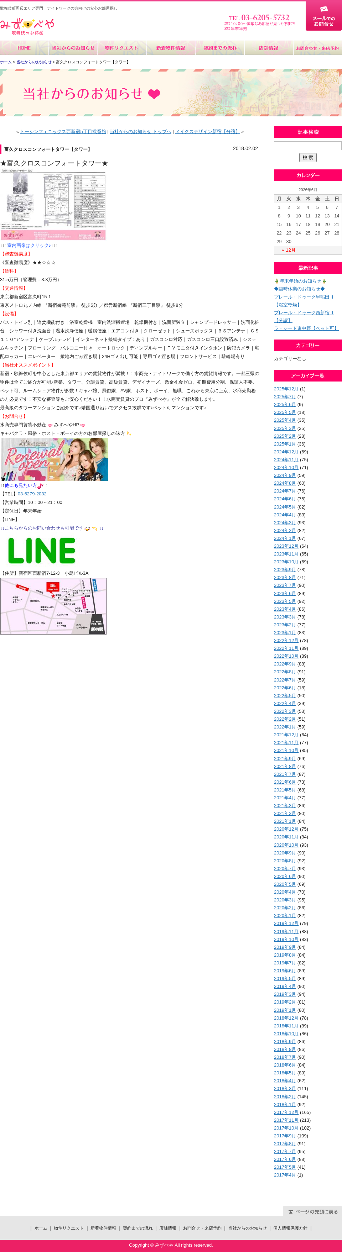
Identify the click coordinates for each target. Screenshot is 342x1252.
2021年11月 (286, 742)
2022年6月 (285, 687)
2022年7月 (285, 680)
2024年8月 (285, 483)
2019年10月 (286, 939)
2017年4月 (285, 1175)
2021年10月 (286, 750)
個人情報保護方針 (290, 1228)
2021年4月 (285, 797)
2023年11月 (286, 554)
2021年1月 (285, 821)
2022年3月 (285, 711)
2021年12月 (286, 734)
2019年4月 (285, 986)
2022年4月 (285, 703)
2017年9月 (285, 1135)
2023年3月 (285, 617)
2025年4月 (285, 420)
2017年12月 (286, 1112)
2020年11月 (286, 837)
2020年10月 (286, 845)
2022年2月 (285, 719)
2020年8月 (285, 860)
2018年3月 (285, 1088)
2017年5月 (285, 1167)
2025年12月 (286, 388)
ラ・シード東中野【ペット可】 (306, 328)
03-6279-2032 (32, 493)
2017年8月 (285, 1143)
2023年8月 (285, 577)
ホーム (24, 48)
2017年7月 (285, 1151)
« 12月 (288, 250)
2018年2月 (285, 1096)
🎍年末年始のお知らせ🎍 (300, 281)
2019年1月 (285, 1010)
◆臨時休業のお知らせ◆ (299, 288)
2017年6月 (285, 1159)
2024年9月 (285, 475)
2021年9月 (285, 758)
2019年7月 (285, 963)
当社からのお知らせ (73, 48)
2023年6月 (285, 593)
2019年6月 (285, 970)
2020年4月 (285, 892)
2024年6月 (285, 498)
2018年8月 (285, 1049)
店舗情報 (268, 48)
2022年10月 (286, 656)
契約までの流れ (219, 48)
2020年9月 (285, 853)
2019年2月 (285, 1002)
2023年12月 (286, 546)
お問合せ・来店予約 (317, 48)
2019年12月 (286, 923)
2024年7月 (285, 491)
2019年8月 (285, 955)
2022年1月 (285, 727)
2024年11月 (286, 459)
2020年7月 (285, 868)
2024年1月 (285, 538)
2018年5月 (285, 1072)
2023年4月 (285, 609)
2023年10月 (286, 561)
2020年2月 (285, 907)
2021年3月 (285, 805)
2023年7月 (285, 585)
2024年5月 (285, 507)
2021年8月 (285, 766)
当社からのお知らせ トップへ (140, 131)
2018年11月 (286, 1026)
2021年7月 (285, 774)
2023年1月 (285, 632)
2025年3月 (285, 428)
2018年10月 (286, 1033)
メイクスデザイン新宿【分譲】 (207, 131)
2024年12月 (286, 451)
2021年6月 (285, 782)
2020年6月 (285, 876)
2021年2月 (285, 813)
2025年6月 (285, 404)
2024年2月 (285, 530)
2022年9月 (285, 664)
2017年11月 (286, 1120)
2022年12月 (286, 640)
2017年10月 (286, 1128)
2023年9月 (285, 569)
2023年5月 (285, 601)
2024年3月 (285, 522)
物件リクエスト (122, 48)
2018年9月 (285, 1041)
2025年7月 (285, 396)
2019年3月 (285, 994)
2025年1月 (285, 444)
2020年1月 (285, 915)
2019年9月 (285, 947)
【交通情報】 (14, 288)
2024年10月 (286, 467)
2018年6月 (285, 1065)
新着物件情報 (170, 48)
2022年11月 (286, 648)
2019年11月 (286, 931)
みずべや (27, 26)
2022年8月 (285, 671)
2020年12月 (286, 829)
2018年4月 (285, 1080)
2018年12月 (286, 1018)
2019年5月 (285, 978)
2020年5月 (285, 884)
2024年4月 (285, 514)
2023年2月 (285, 624)
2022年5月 (285, 695)
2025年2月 (285, 436)
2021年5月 (285, 790)
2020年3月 (285, 900)
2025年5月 (285, 412)
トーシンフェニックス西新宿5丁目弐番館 (63, 131)
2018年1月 (285, 1104)
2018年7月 (285, 1057)
